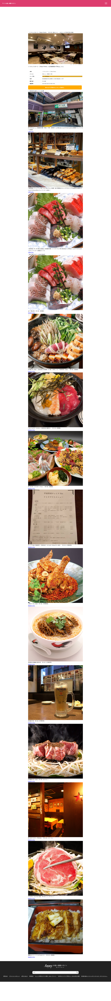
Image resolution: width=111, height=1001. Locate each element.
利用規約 (31, 976)
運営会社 (5, 976)
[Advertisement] (55, 18)
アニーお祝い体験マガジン (9, 3)
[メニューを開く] (105, 3)
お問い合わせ (24, 976)
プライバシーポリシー (14, 976)
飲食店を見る (31, 313)
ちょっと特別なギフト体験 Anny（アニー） (46, 976)
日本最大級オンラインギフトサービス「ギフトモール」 (94, 976)
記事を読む (31, 131)
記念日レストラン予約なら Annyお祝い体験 (69, 976)
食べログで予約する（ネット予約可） (55, 87)
